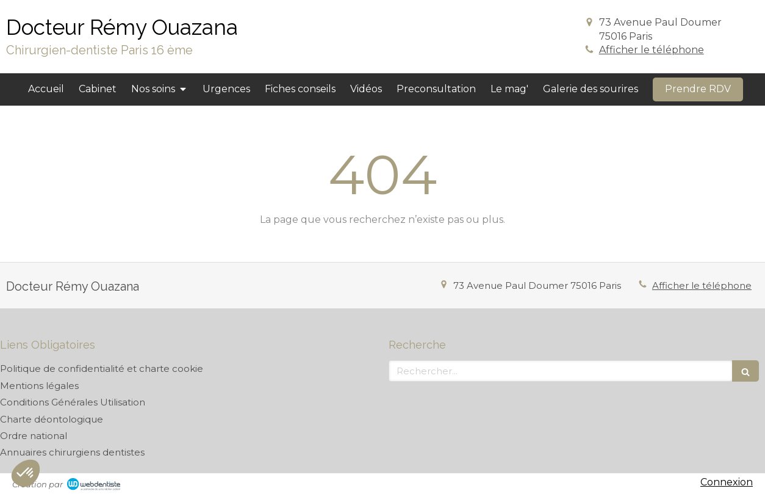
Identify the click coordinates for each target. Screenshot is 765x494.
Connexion (726, 482)
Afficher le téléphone (651, 50)
